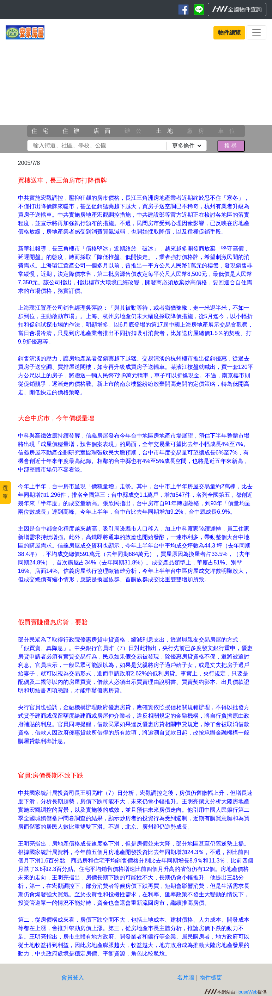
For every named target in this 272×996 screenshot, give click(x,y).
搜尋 (231, 146)
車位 (229, 131)
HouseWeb (246, 992)
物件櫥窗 (211, 977)
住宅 (42, 131)
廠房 (198, 131)
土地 (167, 131)
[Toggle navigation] (256, 32)
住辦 (73, 131)
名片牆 (185, 977)
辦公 (136, 131)
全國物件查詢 (237, 9)
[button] (20, 97)
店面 (104, 131)
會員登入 (72, 977)
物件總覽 (229, 33)
